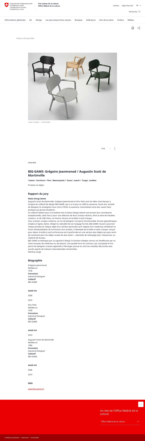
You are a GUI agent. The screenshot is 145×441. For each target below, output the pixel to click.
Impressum (25, 438)
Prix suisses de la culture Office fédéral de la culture (49, 4)
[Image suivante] (114, 148)
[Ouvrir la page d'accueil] (32, 8)
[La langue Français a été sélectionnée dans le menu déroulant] (138, 5)
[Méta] (123, 5)
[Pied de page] (72, 437)
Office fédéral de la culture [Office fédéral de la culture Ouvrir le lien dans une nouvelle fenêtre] (120, 421)
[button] (15, 20)
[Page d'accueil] (127, 5)
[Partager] (139, 28)
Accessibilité (35, 438)
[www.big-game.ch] (36, 389)
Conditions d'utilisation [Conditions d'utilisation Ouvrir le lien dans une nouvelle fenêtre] (12, 438)
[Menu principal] (70, 20)
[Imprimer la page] (133, 27)
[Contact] (116, 5)
